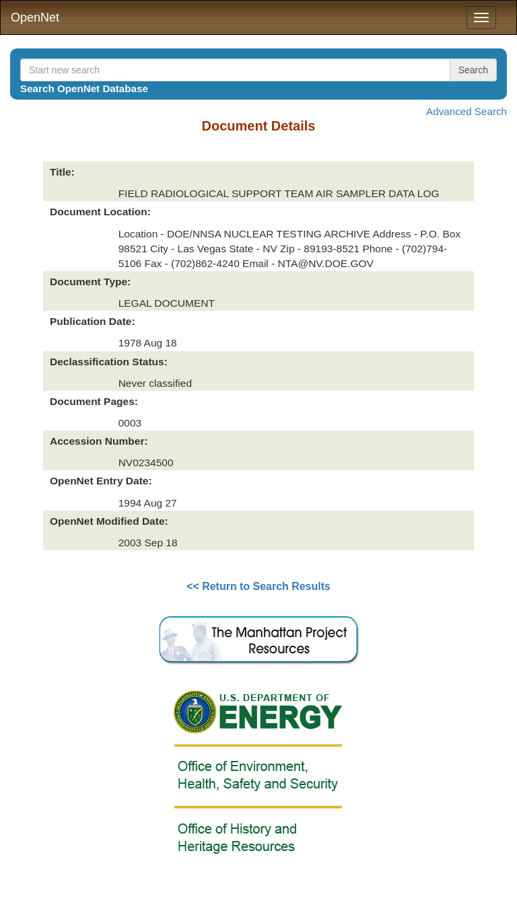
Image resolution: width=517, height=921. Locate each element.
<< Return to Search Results (258, 586)
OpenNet (35, 17)
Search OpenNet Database (84, 88)
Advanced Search (466, 111)
